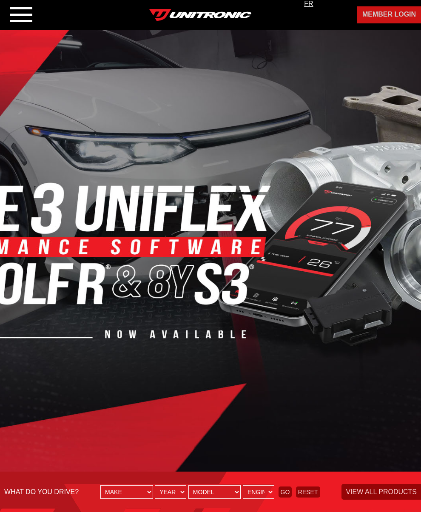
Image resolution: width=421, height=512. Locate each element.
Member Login (389, 14)
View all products (381, 491)
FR (308, 3)
